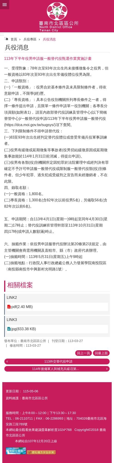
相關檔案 (20, 285)
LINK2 (12, 298)
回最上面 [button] (101, 353)
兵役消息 (49, 39)
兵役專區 (30, 39)
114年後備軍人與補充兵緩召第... (55, 369)
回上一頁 (83, 353)
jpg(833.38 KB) (23, 329)
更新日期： (14, 391)
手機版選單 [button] (4, 4)
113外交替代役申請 (58, 361)
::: (2, 34)
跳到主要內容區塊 (2, 2)
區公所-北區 (57, 16)
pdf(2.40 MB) (22, 307)
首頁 (14, 39)
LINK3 (12, 320)
